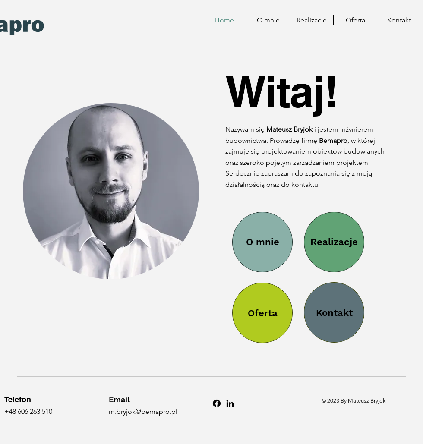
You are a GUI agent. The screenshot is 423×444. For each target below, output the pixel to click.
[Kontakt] (334, 312)
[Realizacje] (334, 242)
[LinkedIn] (230, 403)
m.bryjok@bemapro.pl (143, 411)
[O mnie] (262, 242)
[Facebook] (217, 403)
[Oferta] (262, 313)
